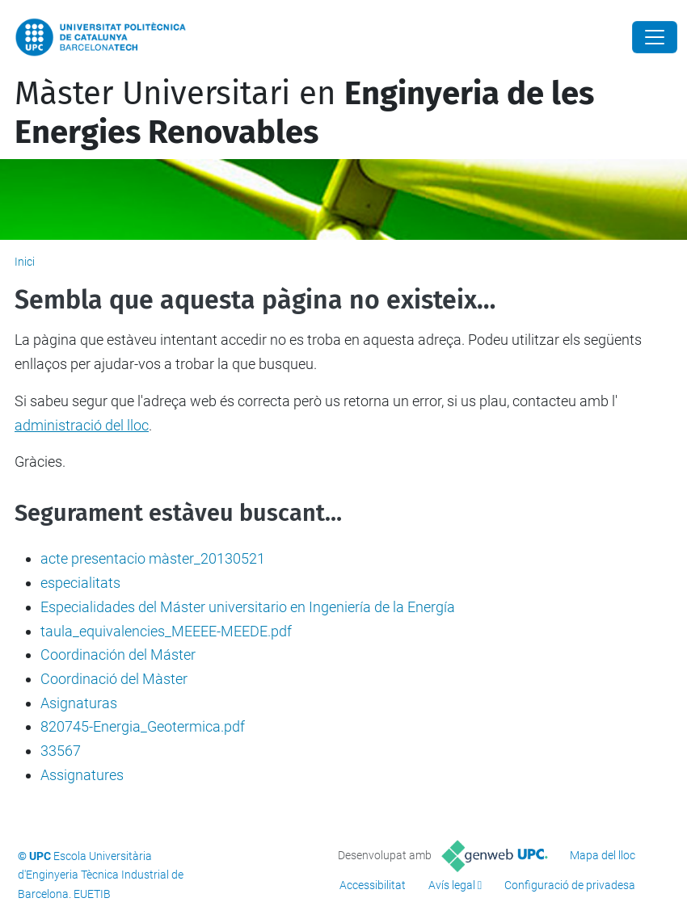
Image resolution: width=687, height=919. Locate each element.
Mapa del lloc (602, 855)
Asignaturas (78, 702)
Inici (25, 261)
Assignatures (82, 774)
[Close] (654, 37)
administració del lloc (82, 425)
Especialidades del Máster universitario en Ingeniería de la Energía (247, 606)
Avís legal (451, 885)
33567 (60, 750)
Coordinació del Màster (114, 678)
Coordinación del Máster (118, 654)
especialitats (80, 582)
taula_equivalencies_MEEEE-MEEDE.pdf (166, 631)
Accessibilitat (372, 885)
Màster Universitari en (304, 113)
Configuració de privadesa (569, 885)
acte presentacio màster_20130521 (152, 558)
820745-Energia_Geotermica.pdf (142, 726)
